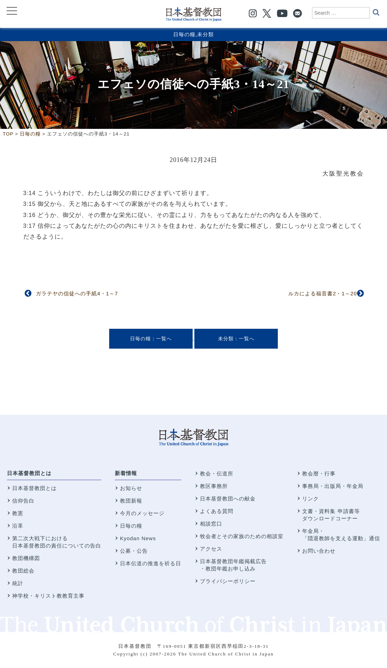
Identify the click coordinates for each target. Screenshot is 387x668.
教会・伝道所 (216, 473)
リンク (310, 499)
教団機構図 (26, 558)
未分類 (205, 34)
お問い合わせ (319, 551)
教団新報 (131, 501)
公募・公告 (134, 551)
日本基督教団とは (29, 473)
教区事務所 (214, 486)
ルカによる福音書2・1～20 (322, 293)
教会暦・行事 (319, 473)
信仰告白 (23, 501)
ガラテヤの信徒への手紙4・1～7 (77, 293)
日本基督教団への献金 (228, 499)
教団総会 (23, 571)
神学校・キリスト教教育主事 (48, 596)
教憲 (17, 513)
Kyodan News (138, 538)
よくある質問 (216, 511)
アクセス (211, 549)
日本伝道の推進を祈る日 (150, 563)
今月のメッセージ (142, 513)
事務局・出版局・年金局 (332, 486)
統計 (17, 583)
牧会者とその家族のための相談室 (241, 536)
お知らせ (131, 488)
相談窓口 (211, 524)
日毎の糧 (184, 34)
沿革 (17, 526)
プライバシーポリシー (228, 581)
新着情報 (126, 473)
